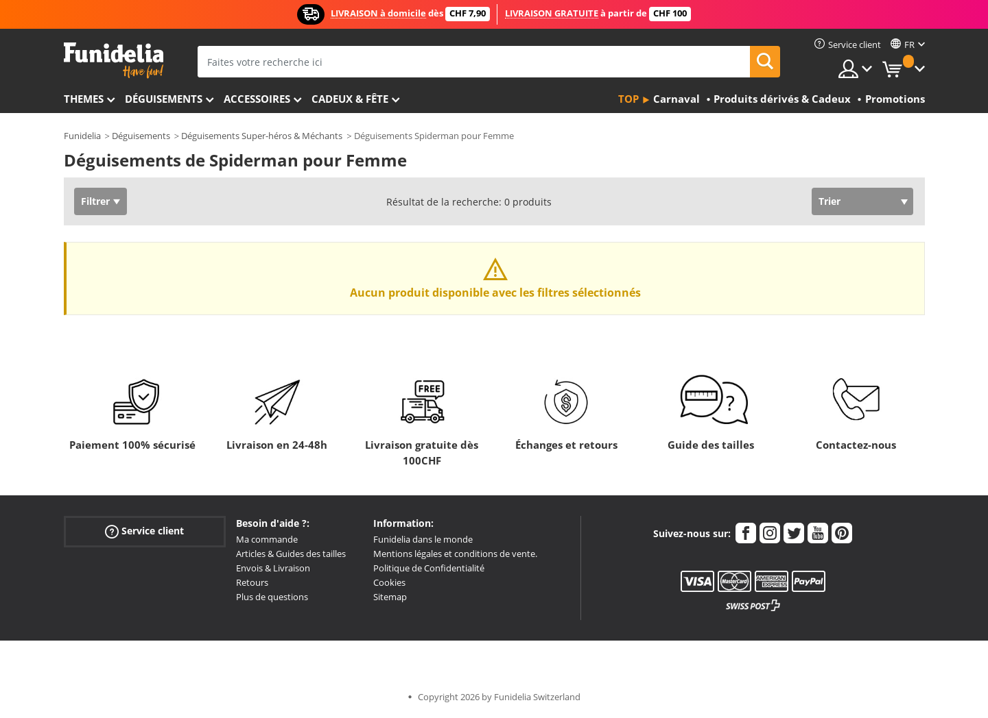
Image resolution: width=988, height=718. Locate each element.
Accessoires (257, 99)
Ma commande (267, 539)
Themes (84, 99)
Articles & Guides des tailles (291, 553)
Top (628, 99)
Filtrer (95, 201)
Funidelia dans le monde (423, 539)
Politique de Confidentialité (428, 568)
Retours (252, 582)
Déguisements (163, 99)
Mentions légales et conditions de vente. (455, 553)
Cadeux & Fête (349, 99)
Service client (144, 531)
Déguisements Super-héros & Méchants (261, 135)
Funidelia (82, 135)
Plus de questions (272, 597)
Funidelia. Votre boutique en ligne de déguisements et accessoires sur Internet (113, 60)
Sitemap (390, 597)
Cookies (389, 582)
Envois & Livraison (273, 568)
